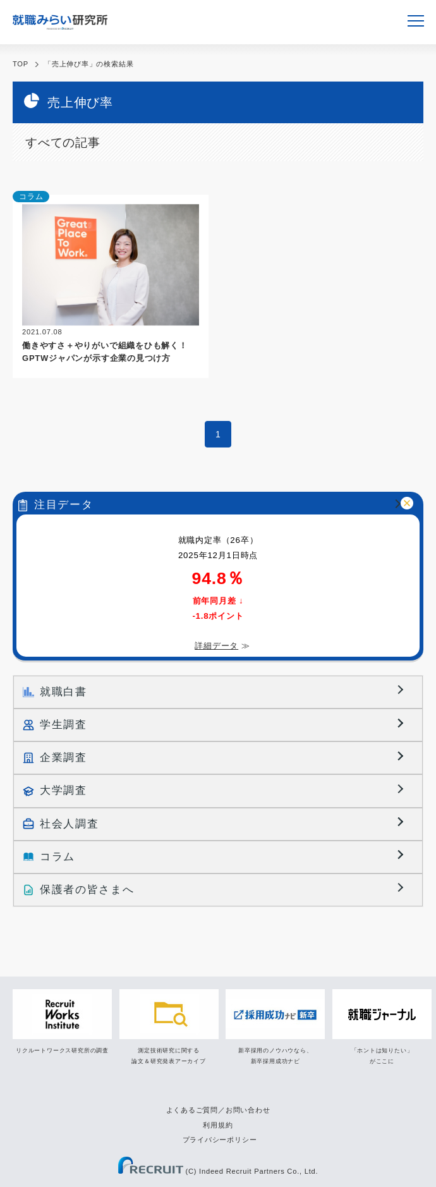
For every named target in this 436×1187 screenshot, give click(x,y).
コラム (31, 196)
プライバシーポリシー (220, 1139)
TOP (20, 64)
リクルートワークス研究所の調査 (62, 1050)
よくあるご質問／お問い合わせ (218, 1110)
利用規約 (218, 1125)
